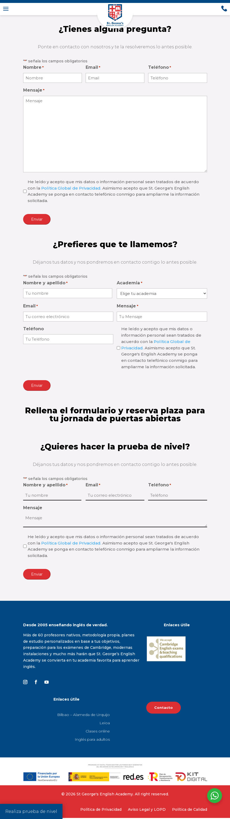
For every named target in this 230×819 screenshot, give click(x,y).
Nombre (33, 69)
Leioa (104, 724)
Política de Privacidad (101, 810)
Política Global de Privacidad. (71, 189)
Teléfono (159, 69)
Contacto (163, 708)
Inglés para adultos (92, 740)
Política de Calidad (189, 810)
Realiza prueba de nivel (31, 811)
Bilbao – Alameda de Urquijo (83, 715)
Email (93, 69)
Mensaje (33, 91)
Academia (129, 284)
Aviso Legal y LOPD (147, 810)
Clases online (98, 732)
